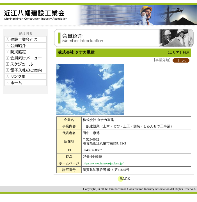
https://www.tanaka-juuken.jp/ (103, 163)
